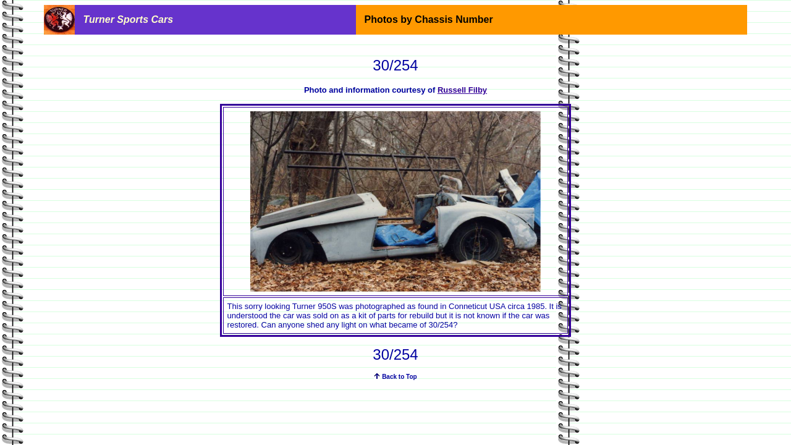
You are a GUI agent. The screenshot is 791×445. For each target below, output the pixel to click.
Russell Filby (462, 90)
